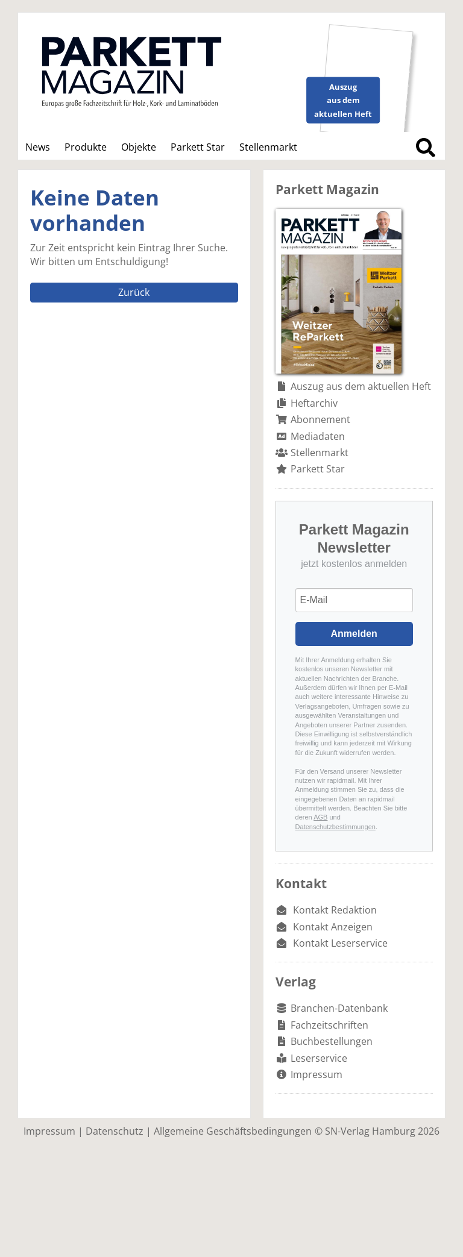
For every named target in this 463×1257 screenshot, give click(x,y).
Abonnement (320, 419)
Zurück (134, 292)
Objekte (138, 147)
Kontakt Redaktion (335, 910)
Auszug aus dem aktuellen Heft (361, 386)
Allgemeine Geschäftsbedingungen (233, 1131)
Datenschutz (114, 1131)
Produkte (86, 147)
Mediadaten (318, 436)
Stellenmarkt (268, 147)
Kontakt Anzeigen (333, 926)
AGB (320, 817)
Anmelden (354, 633)
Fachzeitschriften (329, 1025)
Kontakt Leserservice (340, 943)
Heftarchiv (314, 403)
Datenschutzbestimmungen (335, 826)
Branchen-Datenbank (339, 1008)
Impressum (316, 1074)
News (37, 147)
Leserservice (319, 1058)
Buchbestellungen (332, 1041)
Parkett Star (198, 147)
